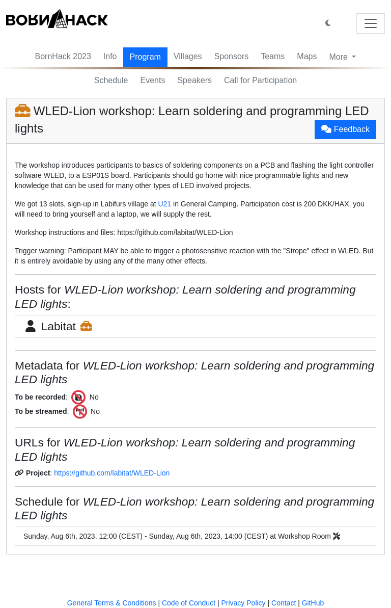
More (339, 56)
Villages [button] (188, 56)
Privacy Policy (243, 603)
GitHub (313, 603)
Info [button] (110, 56)
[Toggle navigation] (370, 23)
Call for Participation (260, 80)
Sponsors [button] (231, 56)
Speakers (194, 80)
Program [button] (145, 56)
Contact (283, 603)
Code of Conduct (188, 603)
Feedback (345, 129)
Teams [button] (273, 56)
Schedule (111, 80)
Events (153, 80)
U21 (164, 204)
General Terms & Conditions (111, 603)
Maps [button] (307, 56)
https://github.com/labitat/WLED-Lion (112, 473)
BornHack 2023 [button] (63, 56)
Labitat (58, 326)
